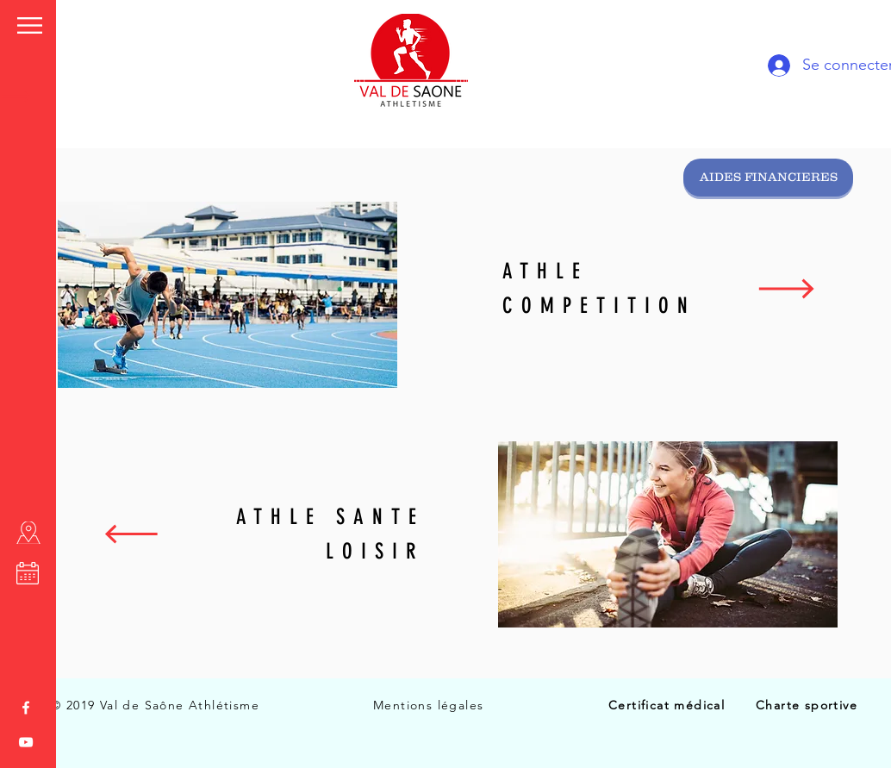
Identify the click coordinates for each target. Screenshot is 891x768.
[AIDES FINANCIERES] (768, 178)
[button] (29, 25)
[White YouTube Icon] (25, 742)
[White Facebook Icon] (25, 707)
